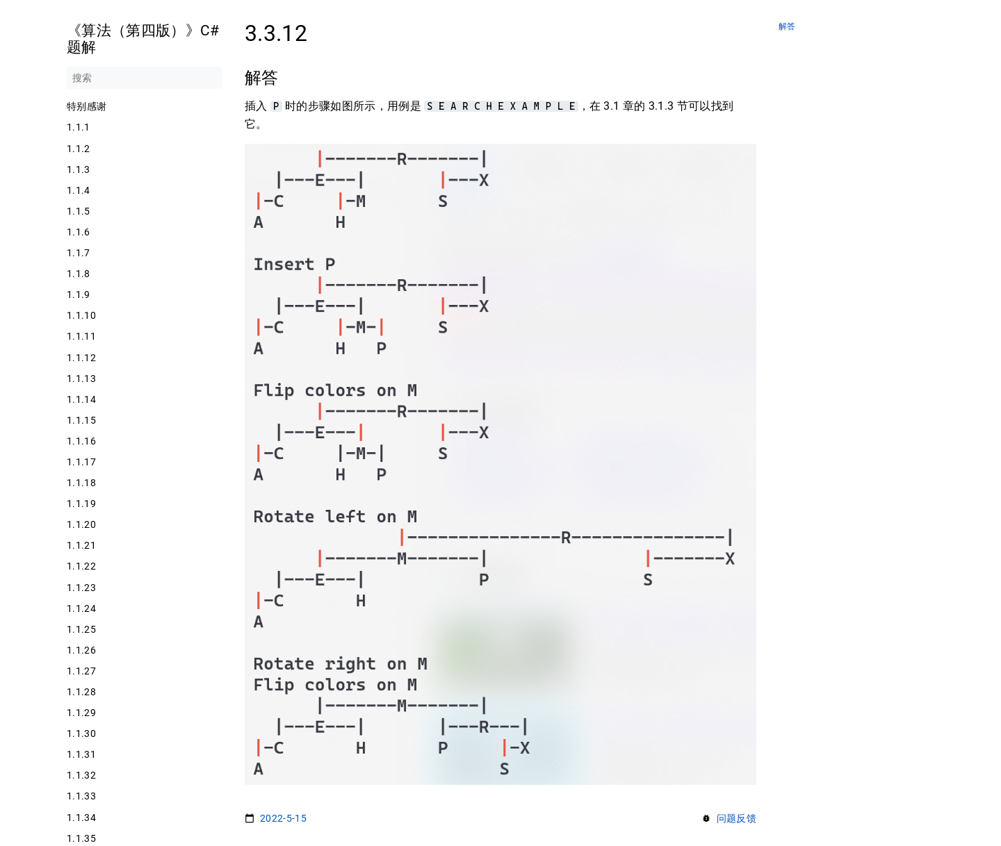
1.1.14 (81, 399)
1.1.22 (81, 566)
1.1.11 (81, 336)
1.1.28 (81, 691)
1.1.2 (78, 148)
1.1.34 (81, 817)
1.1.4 (78, 190)
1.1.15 (81, 420)
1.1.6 (78, 232)
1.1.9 (78, 294)
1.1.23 (81, 587)
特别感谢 (86, 106)
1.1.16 (81, 441)
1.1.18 (81, 482)
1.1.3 (78, 169)
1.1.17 (81, 461)
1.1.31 (81, 754)
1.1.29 (81, 712)
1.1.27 (81, 671)
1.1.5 (78, 211)
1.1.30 (81, 733)
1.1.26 (81, 650)
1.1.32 (81, 775)
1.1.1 (78, 127)
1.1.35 (81, 838)
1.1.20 (81, 524)
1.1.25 (81, 629)
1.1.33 (81, 796)
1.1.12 (81, 357)
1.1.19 (81, 503)
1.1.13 (81, 378)
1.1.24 (81, 608)
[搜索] (144, 78)
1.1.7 (78, 252)
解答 (787, 26)
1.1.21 (81, 545)
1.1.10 (81, 315)
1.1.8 (78, 273)
